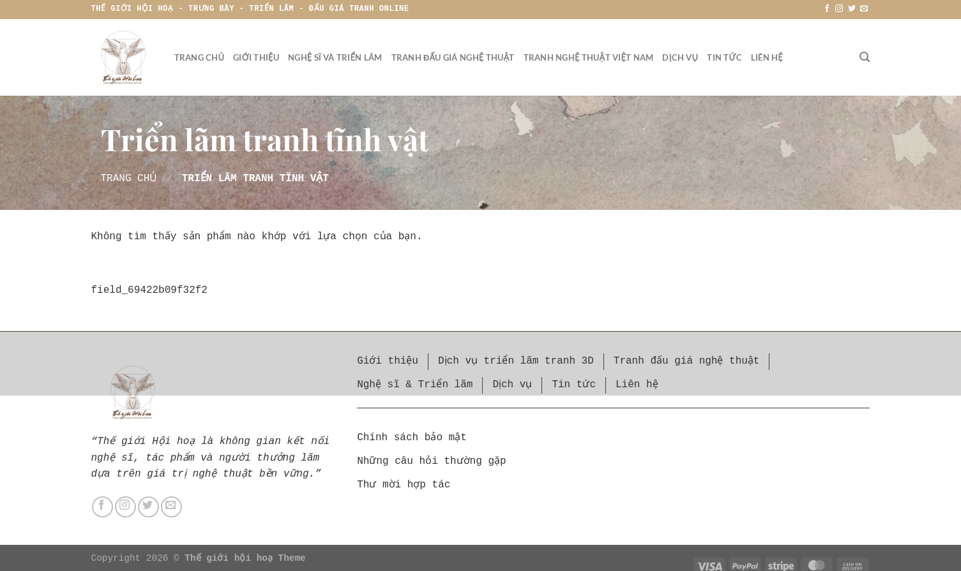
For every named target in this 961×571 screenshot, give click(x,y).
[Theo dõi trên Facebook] (827, 8)
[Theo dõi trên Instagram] (840, 8)
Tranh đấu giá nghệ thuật (453, 57)
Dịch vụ (680, 57)
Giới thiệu (256, 57)
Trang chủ (199, 57)
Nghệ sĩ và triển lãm (335, 57)
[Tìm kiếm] (864, 57)
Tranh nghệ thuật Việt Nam (589, 57)
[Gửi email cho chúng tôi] (864, 8)
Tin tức (724, 57)
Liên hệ (767, 57)
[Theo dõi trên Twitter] (852, 8)
